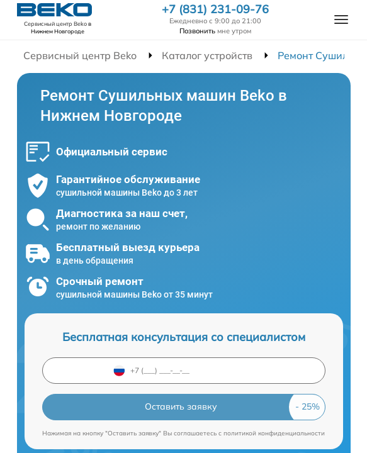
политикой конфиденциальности (274, 433)
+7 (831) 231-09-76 (215, 9)
